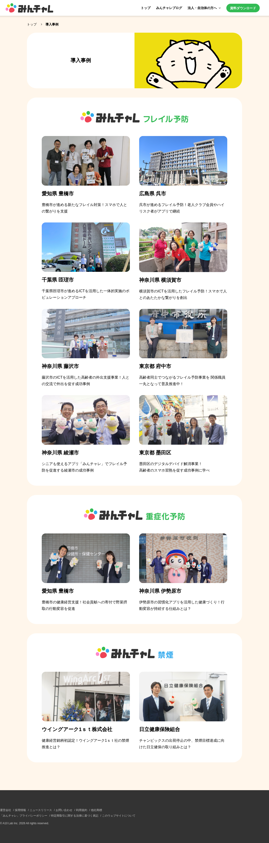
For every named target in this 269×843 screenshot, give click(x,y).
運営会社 (5, 810)
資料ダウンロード (243, 8)
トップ (146, 8)
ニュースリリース (41, 810)
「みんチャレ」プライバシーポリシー (23, 815)
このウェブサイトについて (118, 815)
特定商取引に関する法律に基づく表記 (74, 815)
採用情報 (20, 810)
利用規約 (81, 810)
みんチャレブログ (169, 8)
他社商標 (96, 810)
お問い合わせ (64, 810)
